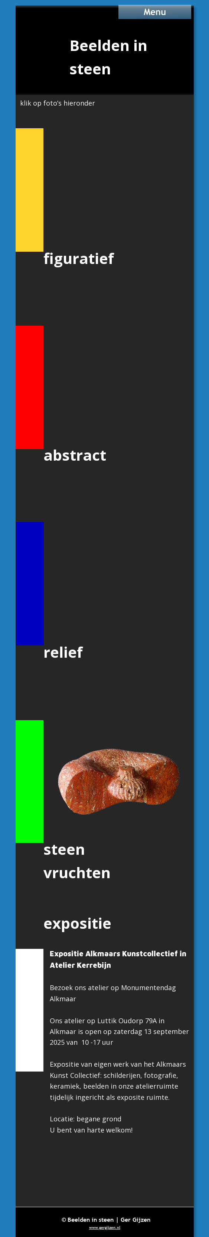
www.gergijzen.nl (104, 1227)
